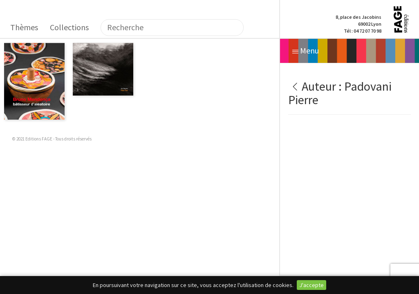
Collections (69, 27)
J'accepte (311, 285)
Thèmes (24, 27)
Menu (305, 50)
